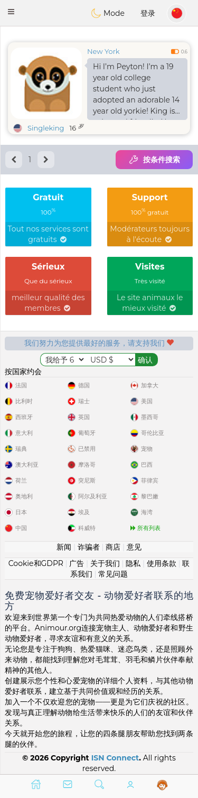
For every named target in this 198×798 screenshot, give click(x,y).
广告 (76, 563)
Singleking (45, 128)
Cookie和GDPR (35, 563)
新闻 (63, 547)
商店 (113, 547)
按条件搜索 (154, 159)
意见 (134, 547)
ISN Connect (115, 758)
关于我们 (105, 563)
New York (103, 51)
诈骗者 (89, 547)
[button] (11, 11)
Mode (108, 13)
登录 (147, 13)
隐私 (133, 563)
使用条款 (161, 563)
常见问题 (113, 574)
